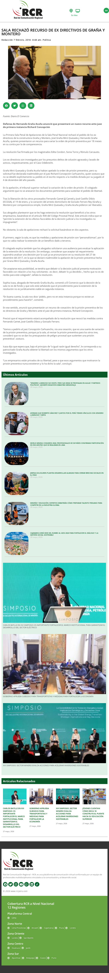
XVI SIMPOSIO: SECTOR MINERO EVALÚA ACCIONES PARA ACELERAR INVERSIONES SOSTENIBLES (46, 765)
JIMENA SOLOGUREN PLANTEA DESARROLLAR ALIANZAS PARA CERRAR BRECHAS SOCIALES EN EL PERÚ (67, 474)
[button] (6, 105)
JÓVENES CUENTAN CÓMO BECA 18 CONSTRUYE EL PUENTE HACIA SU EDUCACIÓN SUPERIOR (93, 813)
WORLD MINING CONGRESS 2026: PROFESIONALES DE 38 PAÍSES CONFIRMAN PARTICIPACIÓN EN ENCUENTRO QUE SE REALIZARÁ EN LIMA (67, 444)
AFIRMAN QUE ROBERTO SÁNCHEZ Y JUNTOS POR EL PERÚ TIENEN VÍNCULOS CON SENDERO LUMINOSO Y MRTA (66, 414)
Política (47, 39)
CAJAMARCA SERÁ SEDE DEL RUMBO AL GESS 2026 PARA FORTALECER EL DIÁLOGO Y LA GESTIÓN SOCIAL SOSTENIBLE (64, 534)
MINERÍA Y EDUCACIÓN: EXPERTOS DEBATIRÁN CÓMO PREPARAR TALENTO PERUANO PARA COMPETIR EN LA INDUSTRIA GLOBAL (66, 504)
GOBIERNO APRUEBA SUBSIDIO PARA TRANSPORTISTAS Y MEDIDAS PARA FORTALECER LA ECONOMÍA (48, 696)
